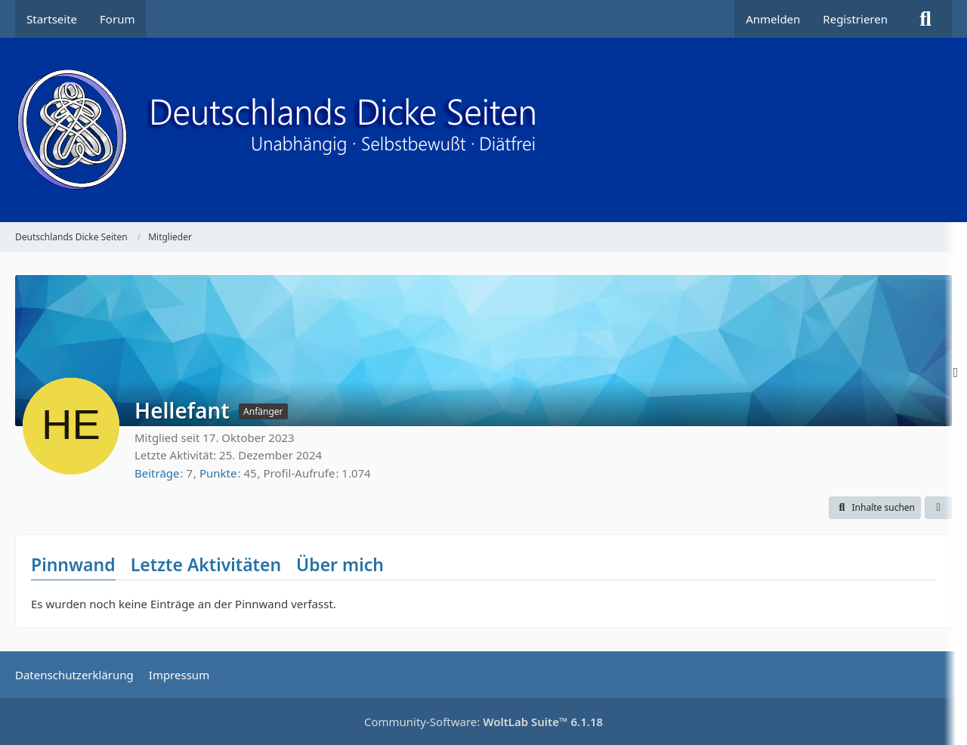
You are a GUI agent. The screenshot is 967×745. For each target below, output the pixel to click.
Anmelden (773, 18)
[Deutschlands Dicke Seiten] (483, 129)
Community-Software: (483, 721)
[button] (875, 507)
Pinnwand (73, 564)
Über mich (340, 564)
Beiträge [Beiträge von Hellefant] (157, 473)
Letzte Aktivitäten (206, 564)
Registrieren (855, 18)
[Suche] (925, 19)
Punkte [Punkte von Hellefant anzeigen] (218, 473)
